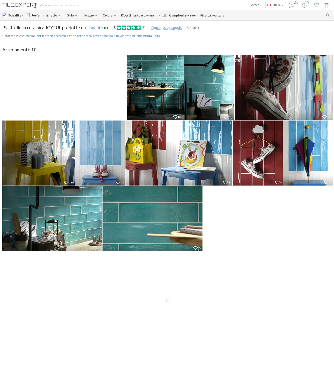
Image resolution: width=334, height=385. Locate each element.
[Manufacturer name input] (14, 15)
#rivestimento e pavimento (112, 36)
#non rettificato (80, 36)
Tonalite (95, 27)
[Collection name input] (36, 15)
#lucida (137, 36)
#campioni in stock (39, 36)
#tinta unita (151, 36)
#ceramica (60, 36)
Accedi (255, 5)
